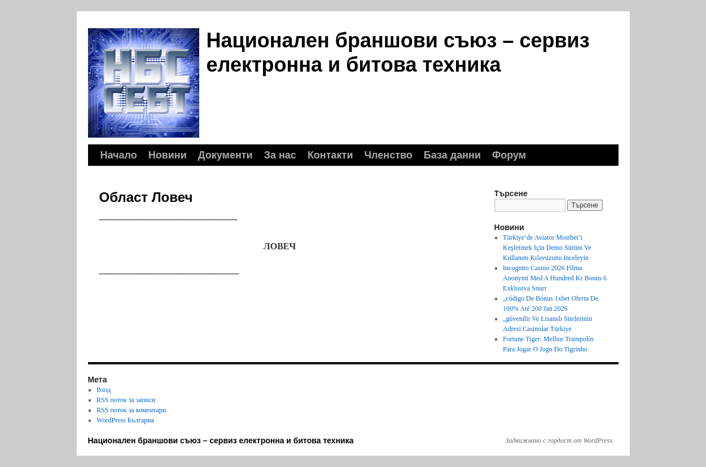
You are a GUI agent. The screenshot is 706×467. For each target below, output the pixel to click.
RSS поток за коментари (131, 410)
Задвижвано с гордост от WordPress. (560, 440)
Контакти (330, 155)
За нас (280, 155)
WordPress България (125, 420)
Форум (509, 155)
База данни (452, 155)
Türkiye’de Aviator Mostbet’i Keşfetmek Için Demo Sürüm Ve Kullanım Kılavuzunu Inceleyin (547, 247)
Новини (167, 155)
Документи (225, 155)
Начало (118, 155)
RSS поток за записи (126, 400)
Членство (388, 155)
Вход (104, 390)
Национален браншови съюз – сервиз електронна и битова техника (221, 440)
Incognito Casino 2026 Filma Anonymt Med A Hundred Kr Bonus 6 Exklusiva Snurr (555, 278)
